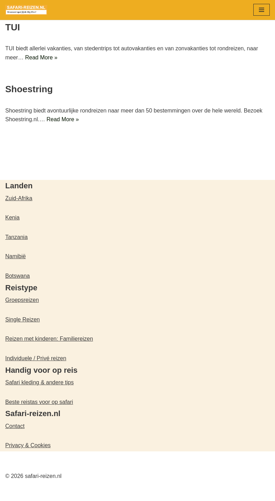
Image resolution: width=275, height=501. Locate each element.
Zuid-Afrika (18, 198)
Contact (14, 426)
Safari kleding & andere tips (39, 382)
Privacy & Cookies (28, 446)
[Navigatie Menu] (261, 10)
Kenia (12, 218)
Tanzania (16, 237)
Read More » (41, 57)
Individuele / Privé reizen (35, 358)
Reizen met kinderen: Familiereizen (49, 339)
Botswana (17, 276)
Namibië (15, 257)
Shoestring (29, 89)
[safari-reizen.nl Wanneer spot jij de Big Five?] (26, 10)
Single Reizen (22, 319)
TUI (12, 27)
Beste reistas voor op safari (39, 402)
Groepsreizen (22, 300)
